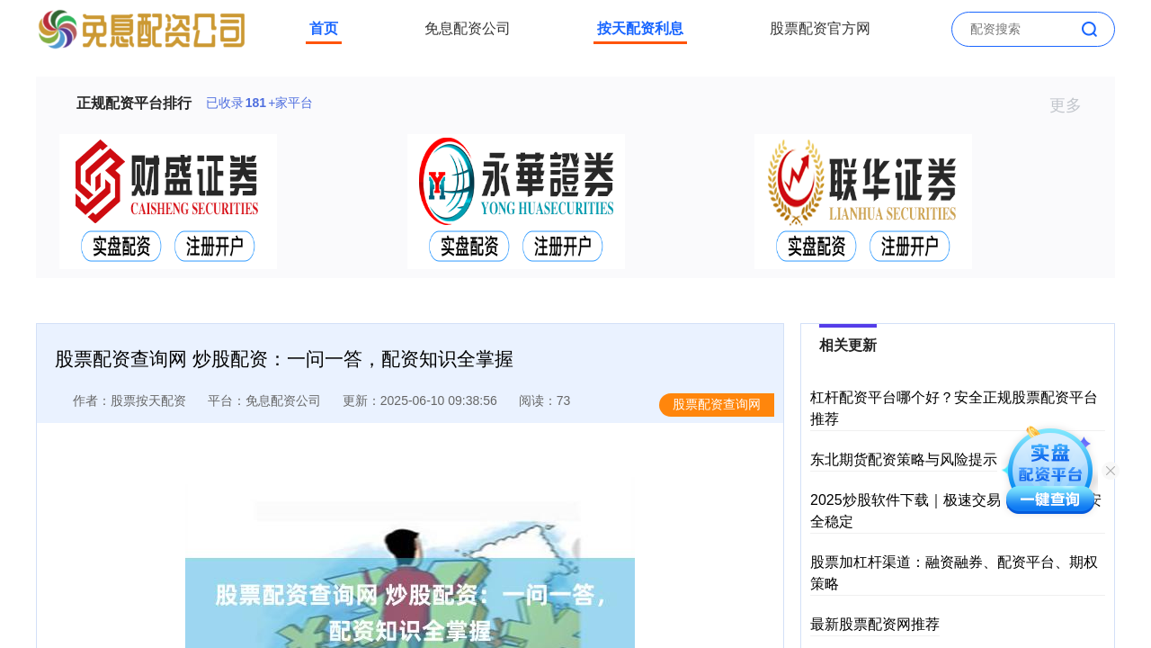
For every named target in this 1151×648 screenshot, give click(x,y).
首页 (323, 28)
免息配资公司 (467, 28)
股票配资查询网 (717, 404)
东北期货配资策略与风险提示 (903, 459)
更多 (1073, 105)
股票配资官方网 (820, 28)
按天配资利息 (640, 28)
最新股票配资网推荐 (875, 624)
